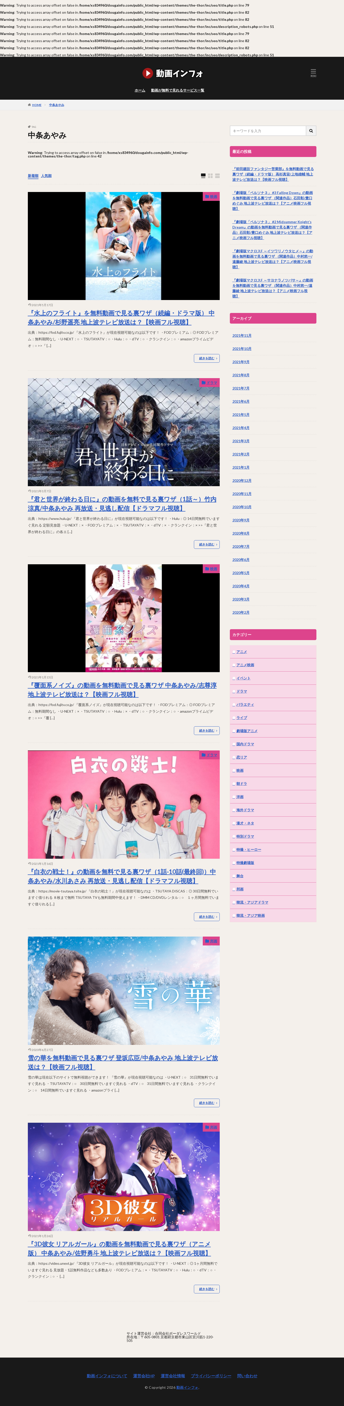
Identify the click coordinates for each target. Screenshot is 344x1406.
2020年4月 (241, 586)
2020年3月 (241, 599)
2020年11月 (242, 493)
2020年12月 (242, 480)
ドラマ (212, 382)
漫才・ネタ (245, 823)
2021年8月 (241, 375)
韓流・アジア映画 (250, 915)
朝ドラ (241, 783)
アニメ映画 (245, 665)
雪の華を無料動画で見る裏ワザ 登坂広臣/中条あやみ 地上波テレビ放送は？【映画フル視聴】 (123, 1062)
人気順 (46, 175)
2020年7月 (241, 546)
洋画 (240, 797)
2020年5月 (241, 573)
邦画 (213, 941)
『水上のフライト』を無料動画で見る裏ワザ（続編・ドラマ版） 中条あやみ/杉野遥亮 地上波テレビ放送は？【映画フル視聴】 (121, 317)
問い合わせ (247, 1375)
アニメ (241, 651)
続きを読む (206, 358)
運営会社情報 (173, 1375)
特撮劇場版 (245, 862)
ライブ (241, 717)
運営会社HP (144, 1375)
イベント (243, 678)
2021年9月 (241, 362)
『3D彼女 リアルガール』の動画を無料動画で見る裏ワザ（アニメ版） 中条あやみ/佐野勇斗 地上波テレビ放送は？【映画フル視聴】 (119, 1248)
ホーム (140, 90)
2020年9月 (241, 520)
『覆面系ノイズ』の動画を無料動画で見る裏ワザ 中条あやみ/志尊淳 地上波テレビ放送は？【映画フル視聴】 (122, 689)
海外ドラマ (245, 810)
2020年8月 (241, 533)
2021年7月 (241, 388)
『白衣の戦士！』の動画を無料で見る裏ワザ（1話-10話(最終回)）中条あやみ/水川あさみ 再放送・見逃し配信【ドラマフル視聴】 (122, 876)
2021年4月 (241, 428)
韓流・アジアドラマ (252, 902)
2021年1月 (241, 467)
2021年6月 (241, 401)
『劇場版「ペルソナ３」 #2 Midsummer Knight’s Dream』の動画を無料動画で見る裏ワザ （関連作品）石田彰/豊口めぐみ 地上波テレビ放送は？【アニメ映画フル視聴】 (272, 230)
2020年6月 (241, 559)
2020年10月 (242, 507)
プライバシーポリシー (211, 1375)
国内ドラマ (245, 744)
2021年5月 (241, 414)
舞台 (240, 876)
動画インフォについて (107, 1375)
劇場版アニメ (247, 731)
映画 (213, 196)
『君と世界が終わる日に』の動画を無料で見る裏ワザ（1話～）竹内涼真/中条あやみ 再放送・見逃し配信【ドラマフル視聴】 (122, 503)
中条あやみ (56, 105)
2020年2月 (241, 612)
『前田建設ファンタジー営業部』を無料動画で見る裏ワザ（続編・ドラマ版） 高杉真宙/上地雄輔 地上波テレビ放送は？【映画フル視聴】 (273, 174)
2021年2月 (241, 454)
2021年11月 (242, 335)
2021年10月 (242, 348)
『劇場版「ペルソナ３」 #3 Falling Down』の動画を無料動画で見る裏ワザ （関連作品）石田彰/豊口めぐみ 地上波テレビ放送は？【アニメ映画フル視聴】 (272, 200)
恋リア (241, 757)
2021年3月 (241, 441)
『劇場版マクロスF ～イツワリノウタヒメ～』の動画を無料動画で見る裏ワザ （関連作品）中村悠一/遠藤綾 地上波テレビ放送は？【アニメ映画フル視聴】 (272, 259)
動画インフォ (187, 1387)
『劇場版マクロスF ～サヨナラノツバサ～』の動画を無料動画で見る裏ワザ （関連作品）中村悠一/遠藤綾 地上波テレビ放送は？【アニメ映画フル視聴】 (272, 288)
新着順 (33, 175)
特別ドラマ (245, 836)
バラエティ (245, 704)
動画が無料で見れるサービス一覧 (177, 90)
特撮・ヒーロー (248, 849)
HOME (37, 104)
